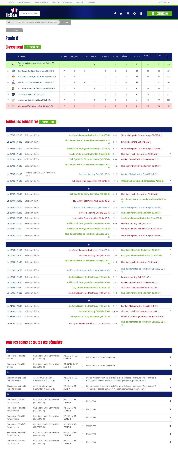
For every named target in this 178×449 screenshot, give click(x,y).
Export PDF (32, 47)
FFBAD (11, 2)
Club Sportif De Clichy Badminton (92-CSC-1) (36, 71)
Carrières (91, 2)
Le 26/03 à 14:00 (14, 141)
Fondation (67, 2)
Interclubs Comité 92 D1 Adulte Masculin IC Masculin (36, 22)
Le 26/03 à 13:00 (14, 135)
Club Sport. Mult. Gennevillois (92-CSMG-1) (35, 106)
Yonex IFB (55, 2)
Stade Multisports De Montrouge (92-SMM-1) (36, 88)
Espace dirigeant (24, 2)
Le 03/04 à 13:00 (14, 194)
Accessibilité (164, 2)
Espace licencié (41, 2)
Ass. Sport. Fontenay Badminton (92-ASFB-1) (36, 82)
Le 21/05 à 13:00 (14, 306)
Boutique (79, 2)
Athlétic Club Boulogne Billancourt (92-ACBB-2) (37, 76)
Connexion (160, 13)
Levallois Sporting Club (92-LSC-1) (31, 94)
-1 (82, 357)
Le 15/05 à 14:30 (14, 250)
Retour (15, 30)
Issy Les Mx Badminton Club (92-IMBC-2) (34, 100)
